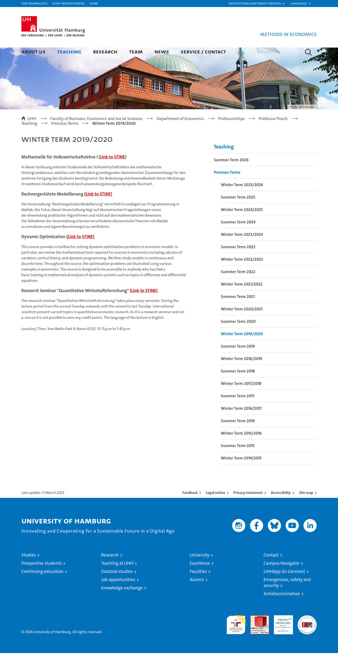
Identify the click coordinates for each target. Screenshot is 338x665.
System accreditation (307, 632)
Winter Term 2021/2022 (241, 296)
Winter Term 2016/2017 (241, 420)
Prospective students (41, 575)
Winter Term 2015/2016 (241, 445)
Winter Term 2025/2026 (242, 196)
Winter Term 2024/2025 (242, 221)
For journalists (34, 3)
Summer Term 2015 (237, 457)
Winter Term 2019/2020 (242, 345)
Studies (28, 567)
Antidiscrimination (282, 606)
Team (136, 51)
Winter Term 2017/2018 (241, 395)
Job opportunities (118, 591)
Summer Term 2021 (238, 308)
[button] (257, 3)
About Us (33, 51)
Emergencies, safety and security (287, 594)
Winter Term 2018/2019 (241, 370)
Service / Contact (203, 51)
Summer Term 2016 (238, 432)
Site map (306, 504)
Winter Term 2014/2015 (241, 470)
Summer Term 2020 (238, 333)
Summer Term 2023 (238, 258)
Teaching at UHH (117, 575)
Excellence (200, 575)
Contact (271, 567)
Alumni (197, 591)
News (161, 51)
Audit (254, 629)
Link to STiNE (112, 169)
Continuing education (42, 583)
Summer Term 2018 (238, 383)
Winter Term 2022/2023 (242, 271)
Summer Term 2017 (237, 407)
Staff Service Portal (68, 3)
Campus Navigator (282, 575)
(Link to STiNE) (98, 206)
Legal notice (215, 504)
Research (105, 51)
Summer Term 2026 (231, 171)
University (199, 567)
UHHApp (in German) (284, 583)
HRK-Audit (282, 629)
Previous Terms (227, 184)
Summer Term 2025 (238, 209)
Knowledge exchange (122, 600)
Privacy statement (248, 504)
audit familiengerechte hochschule (236, 634)
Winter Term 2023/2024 (242, 246)
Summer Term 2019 (238, 358)
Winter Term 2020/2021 (242, 320)
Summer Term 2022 (238, 283)
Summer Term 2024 (238, 234)
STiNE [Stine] (94, 3)
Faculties (198, 583)
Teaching (69, 51)
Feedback (190, 504)
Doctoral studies (117, 583)
